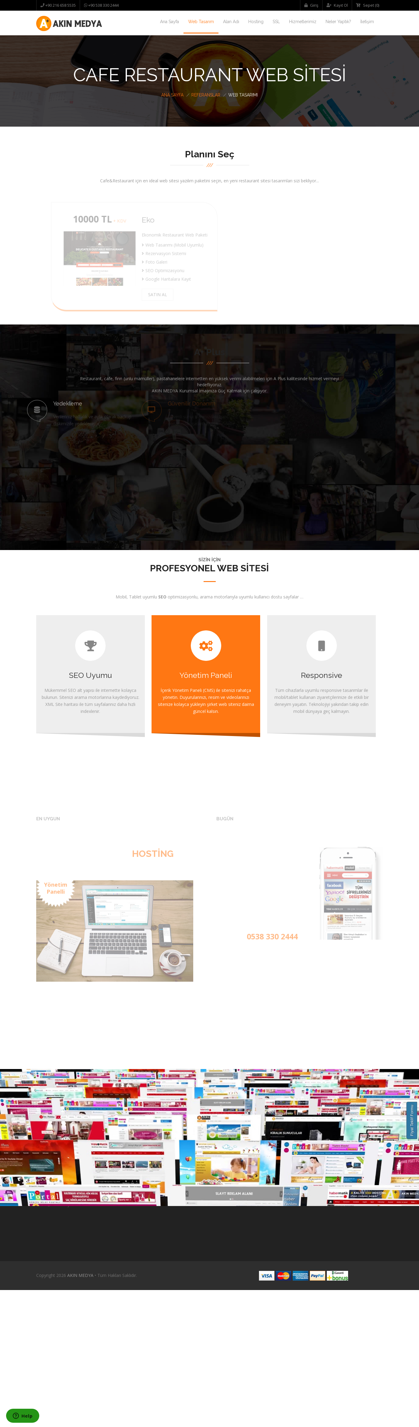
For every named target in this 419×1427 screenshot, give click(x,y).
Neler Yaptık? (338, 21)
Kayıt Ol (337, 5)
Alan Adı (231, 21)
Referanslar (205, 95)
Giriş (311, 5)
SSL (276, 21)
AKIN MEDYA (80, 1412)
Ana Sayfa (169, 21)
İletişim (367, 21)
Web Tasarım (201, 21)
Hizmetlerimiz (302, 21)
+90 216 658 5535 (60, 5)
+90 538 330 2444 (103, 5)
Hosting (256, 21)
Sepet (367, 5)
